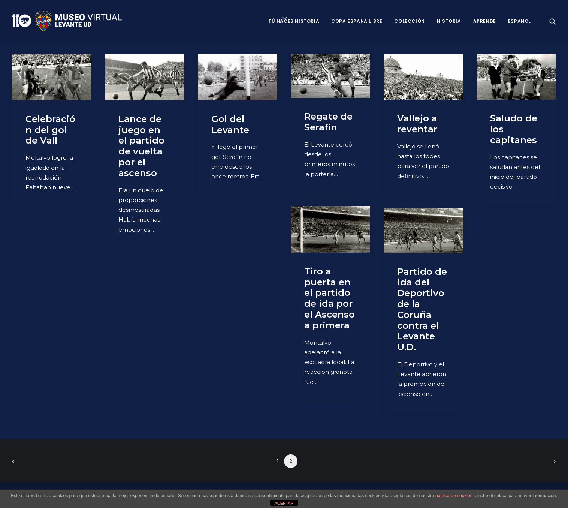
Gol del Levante (230, 124)
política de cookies (453, 495)
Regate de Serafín (328, 122)
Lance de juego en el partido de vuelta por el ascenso (141, 146)
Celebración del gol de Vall (50, 130)
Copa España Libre (356, 21)
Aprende (484, 21)
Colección (409, 21)
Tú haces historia (293, 21)
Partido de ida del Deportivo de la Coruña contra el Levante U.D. (422, 309)
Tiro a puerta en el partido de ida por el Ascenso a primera (329, 298)
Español (519, 21)
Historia (449, 21)
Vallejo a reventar (417, 124)
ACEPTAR (283, 503)
